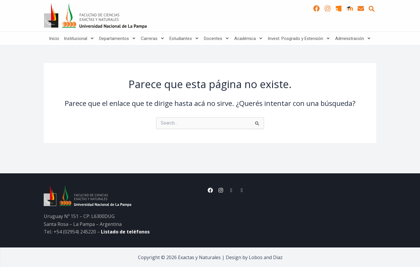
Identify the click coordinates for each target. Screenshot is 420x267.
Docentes (217, 38)
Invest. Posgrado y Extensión (299, 38)
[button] (371, 9)
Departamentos (117, 38)
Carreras (153, 38)
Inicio (54, 38)
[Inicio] (95, 16)
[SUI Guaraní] (338, 8)
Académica (248, 38)
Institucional (79, 38)
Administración (353, 38)
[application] (90, 38)
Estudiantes (184, 38)
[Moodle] (349, 8)
